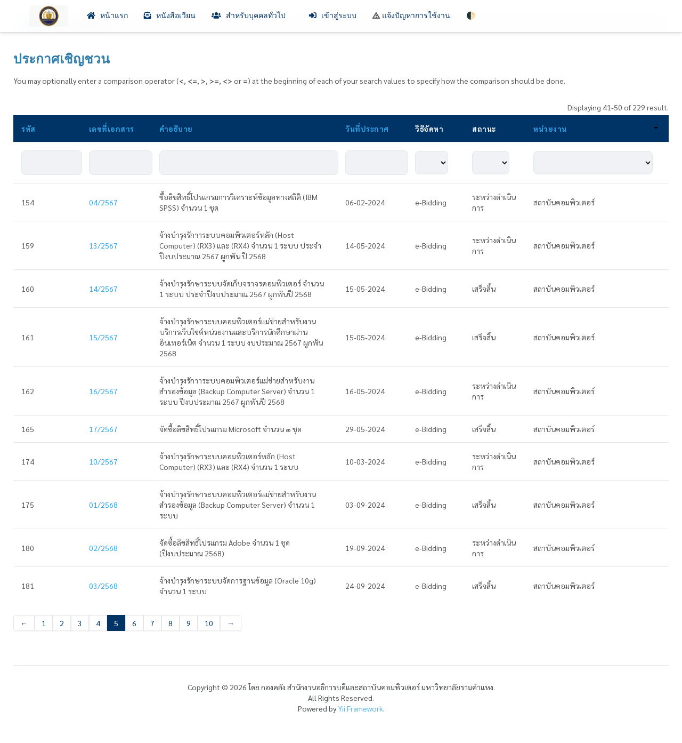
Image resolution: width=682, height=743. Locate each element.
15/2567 (103, 337)
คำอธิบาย (176, 128)
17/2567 (103, 429)
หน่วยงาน (595, 128)
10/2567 (103, 461)
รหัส (28, 128)
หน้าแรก (107, 15)
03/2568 (103, 585)
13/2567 (103, 245)
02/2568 (103, 548)
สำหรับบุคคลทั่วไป (252, 15)
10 (209, 623)
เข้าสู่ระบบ (332, 15)
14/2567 (103, 288)
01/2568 (103, 504)
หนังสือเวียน (170, 15)
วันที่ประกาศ (367, 128)
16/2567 (103, 391)
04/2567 (103, 202)
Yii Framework (360, 708)
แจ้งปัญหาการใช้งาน (411, 15)
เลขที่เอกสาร (111, 128)
